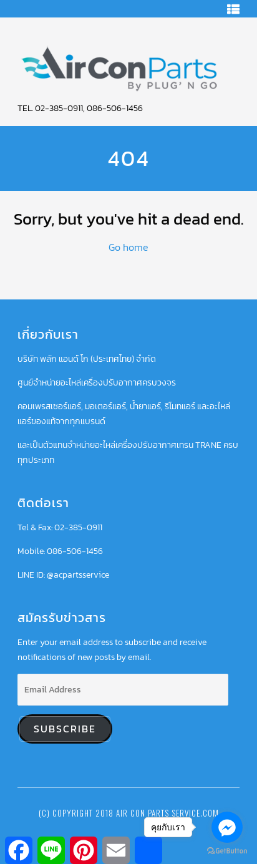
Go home (128, 247)
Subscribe (65, 729)
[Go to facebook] (227, 827)
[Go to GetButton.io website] (227, 851)
